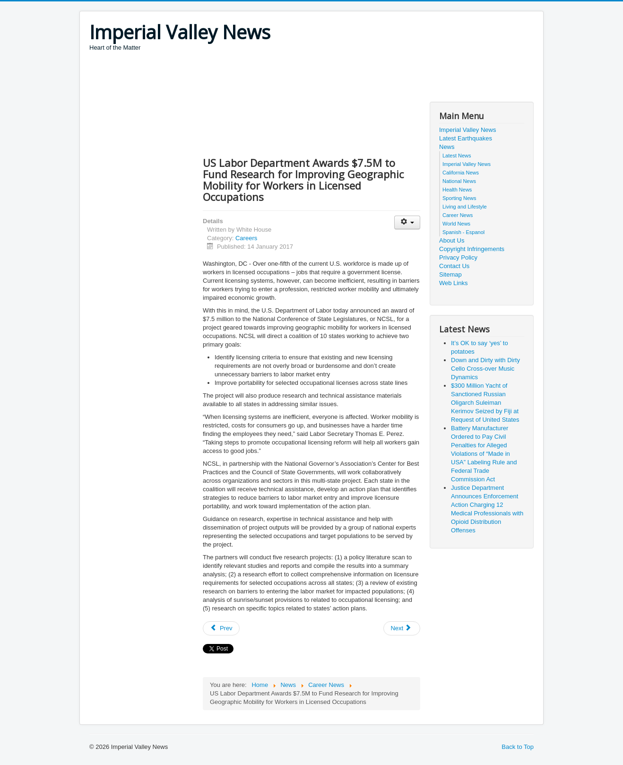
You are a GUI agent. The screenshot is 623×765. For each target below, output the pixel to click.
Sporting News (459, 198)
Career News (457, 215)
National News (459, 181)
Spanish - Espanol (463, 232)
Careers (246, 238)
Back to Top (518, 746)
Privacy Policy (458, 257)
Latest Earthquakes (465, 138)
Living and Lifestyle (464, 206)
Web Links (453, 283)
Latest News (456, 155)
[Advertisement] (261, 78)
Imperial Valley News (467, 129)
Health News (457, 189)
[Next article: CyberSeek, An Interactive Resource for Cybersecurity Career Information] (401, 628)
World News (456, 223)
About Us (451, 240)
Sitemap (450, 274)
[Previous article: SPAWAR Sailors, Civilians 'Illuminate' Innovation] (221, 628)
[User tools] (407, 222)
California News (460, 172)
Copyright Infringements (471, 248)
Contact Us (454, 265)
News (447, 146)
